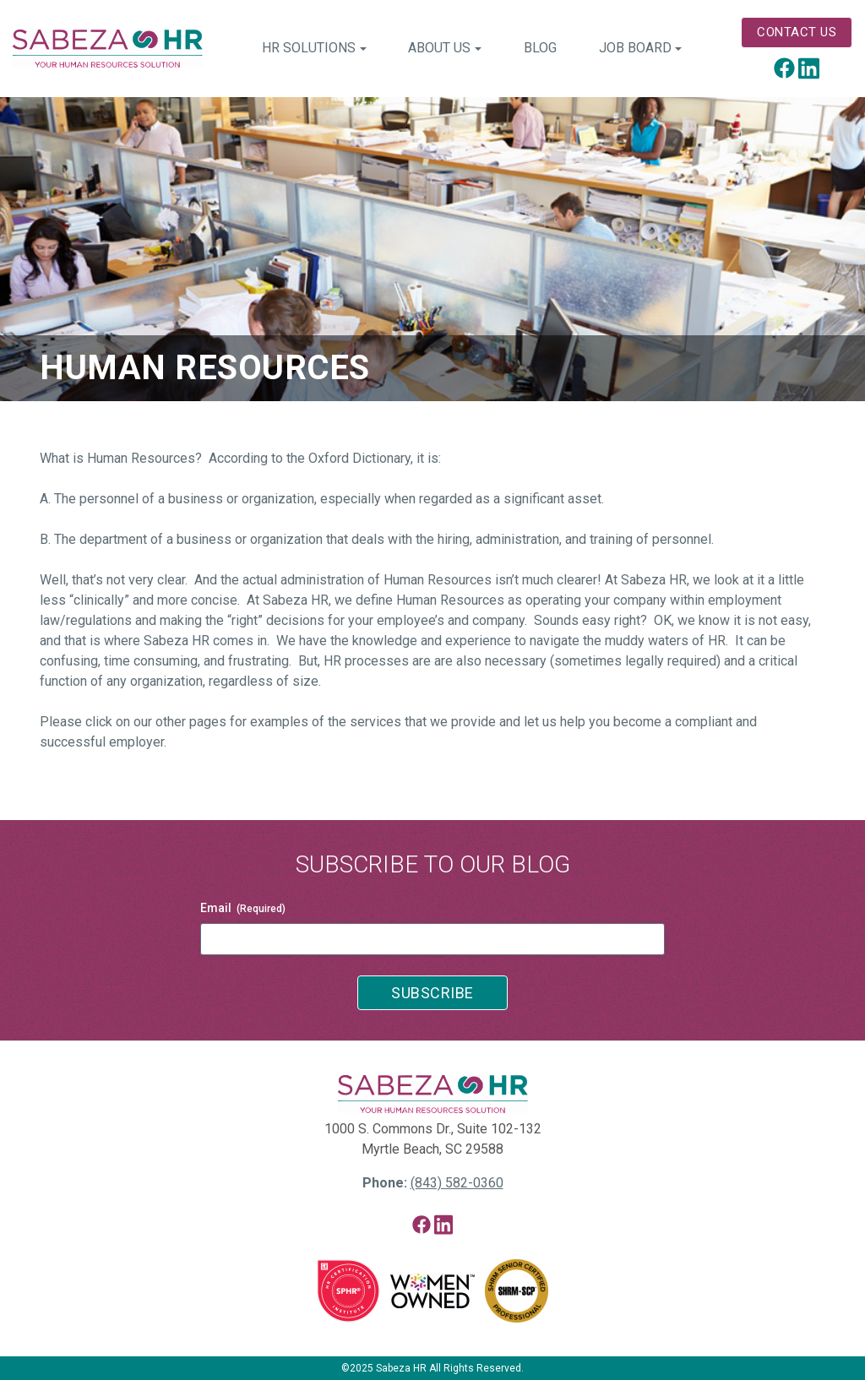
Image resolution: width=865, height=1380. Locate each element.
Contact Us (796, 32)
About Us (439, 48)
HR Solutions (309, 48)
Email (243, 908)
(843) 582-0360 (457, 1183)
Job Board (635, 48)
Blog (540, 48)
